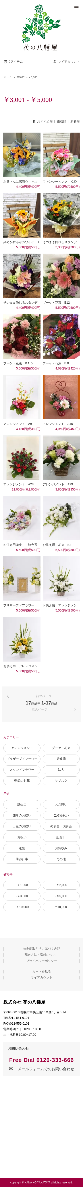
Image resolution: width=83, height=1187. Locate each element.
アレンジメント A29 (58, 484)
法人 (61, 769)
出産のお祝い (22, 826)
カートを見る (41, 971)
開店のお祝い (22, 815)
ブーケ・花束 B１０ (18, 363)
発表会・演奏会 (61, 826)
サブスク (61, 780)
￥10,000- (61, 907)
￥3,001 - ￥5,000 (27, 77)
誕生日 (22, 804)
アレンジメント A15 (58, 424)
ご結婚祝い (61, 815)
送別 (22, 848)
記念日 (61, 837)
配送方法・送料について (42, 955)
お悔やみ (61, 848)
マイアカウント (69, 61)
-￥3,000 (22, 896)
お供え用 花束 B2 (57, 545)
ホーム (8, 77)
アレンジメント (22, 748)
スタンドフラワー (22, 769)
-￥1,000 (22, 885)
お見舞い (61, 804)
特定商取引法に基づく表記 (41, 949)
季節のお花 (22, 780)
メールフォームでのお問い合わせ (41, 1069)
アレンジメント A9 (17, 424)
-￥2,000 (61, 885)
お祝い (22, 837)
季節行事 (22, 859)
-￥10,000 (22, 907)
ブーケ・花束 (61, 748)
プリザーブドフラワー (21, 759)
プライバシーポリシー (41, 961)
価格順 (61, 121)
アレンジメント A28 (18, 484)
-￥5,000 (61, 896)
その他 (61, 859)
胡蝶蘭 (61, 759)
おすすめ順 (45, 121)
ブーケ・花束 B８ (56, 363)
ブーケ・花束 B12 (56, 302)
